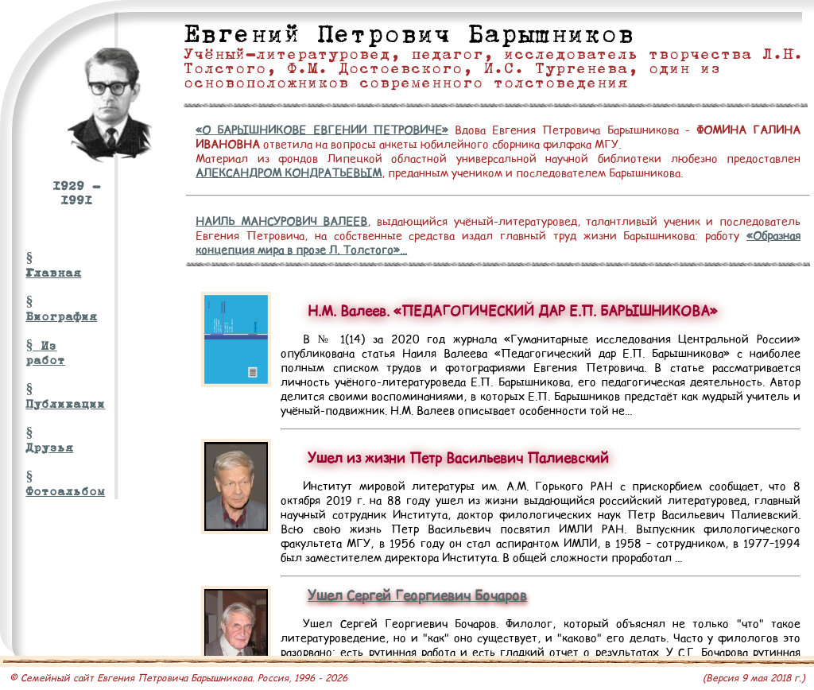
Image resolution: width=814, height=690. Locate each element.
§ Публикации (51, 396)
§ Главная (51, 265)
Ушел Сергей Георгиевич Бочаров (417, 595)
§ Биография (51, 309)
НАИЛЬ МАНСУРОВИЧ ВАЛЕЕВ (281, 221)
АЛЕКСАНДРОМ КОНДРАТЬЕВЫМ (289, 172)
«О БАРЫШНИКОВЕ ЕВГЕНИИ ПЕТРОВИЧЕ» (322, 130)
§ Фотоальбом (51, 484)
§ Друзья (49, 440)
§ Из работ (45, 353)
